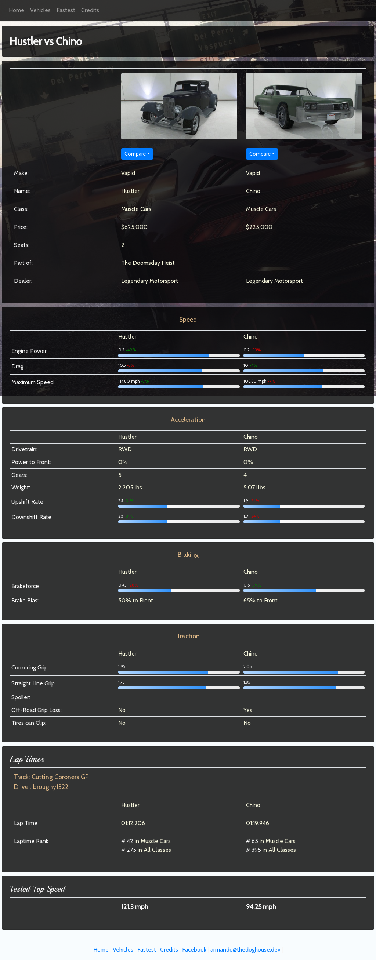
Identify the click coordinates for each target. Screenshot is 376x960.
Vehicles (40, 10)
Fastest (66, 10)
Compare (135, 153)
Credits (90, 10)
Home (16, 10)
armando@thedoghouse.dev (245, 949)
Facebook (194, 949)
